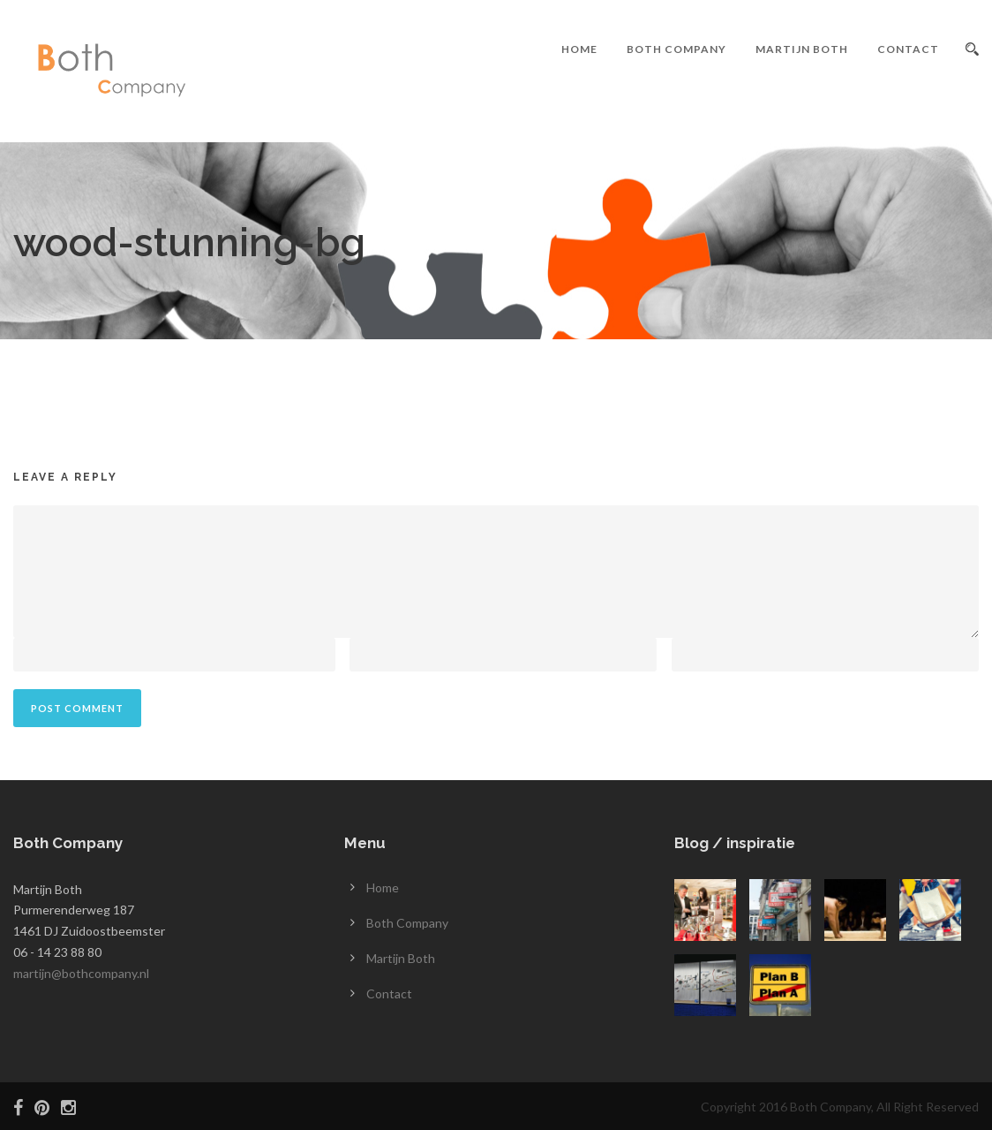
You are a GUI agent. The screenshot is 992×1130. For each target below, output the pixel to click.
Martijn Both (801, 49)
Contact (908, 49)
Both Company (676, 49)
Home (579, 49)
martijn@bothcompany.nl (81, 973)
